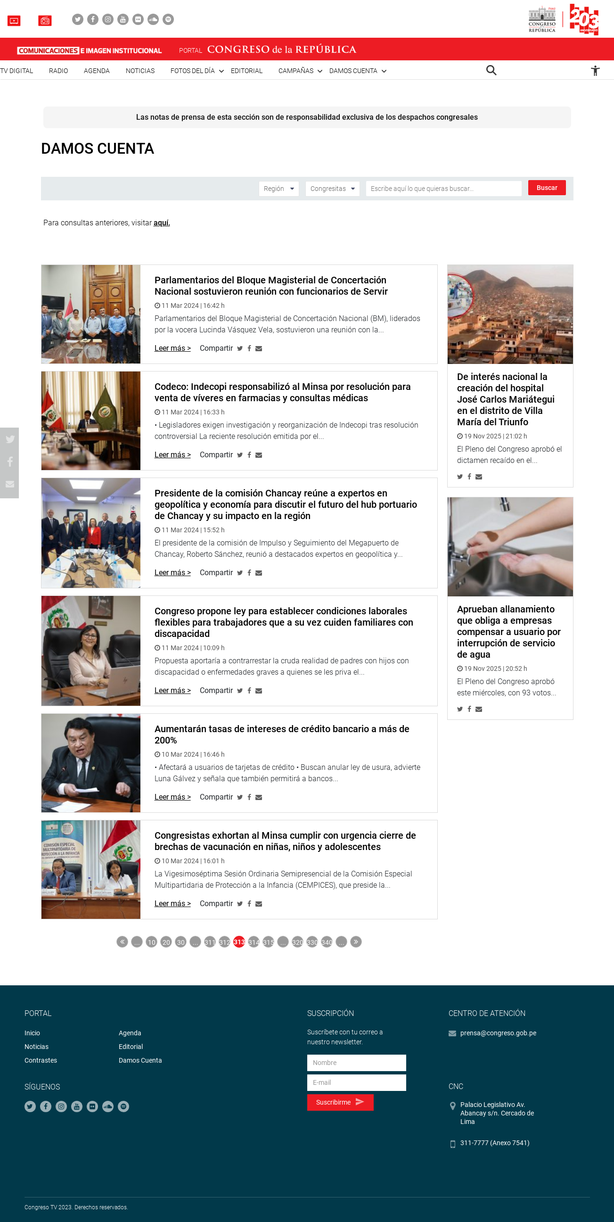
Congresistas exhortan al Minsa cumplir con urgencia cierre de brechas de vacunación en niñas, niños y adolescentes (285, 841)
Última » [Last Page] (356, 942)
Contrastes (41, 1060)
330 (312, 942)
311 (210, 942)
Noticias (140, 70)
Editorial (246, 70)
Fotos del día (193, 70)
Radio (58, 70)
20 (166, 942)
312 (224, 942)
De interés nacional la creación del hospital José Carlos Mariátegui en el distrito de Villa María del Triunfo (506, 399)
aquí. (162, 222)
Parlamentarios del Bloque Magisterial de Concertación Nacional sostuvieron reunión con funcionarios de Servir (271, 285)
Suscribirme (340, 1102)
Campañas (295, 70)
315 (268, 942)
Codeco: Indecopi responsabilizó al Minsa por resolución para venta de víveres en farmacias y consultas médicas (283, 392)
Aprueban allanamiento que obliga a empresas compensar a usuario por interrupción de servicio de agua (509, 631)
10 (152, 942)
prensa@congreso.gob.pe (498, 1033)
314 (254, 942)
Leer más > (173, 348)
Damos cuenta (353, 70)
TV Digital (16, 70)
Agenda (97, 70)
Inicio (32, 1033)
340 (327, 942)
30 (181, 942)
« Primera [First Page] (122, 942)
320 (297, 942)
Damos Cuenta (140, 1060)
